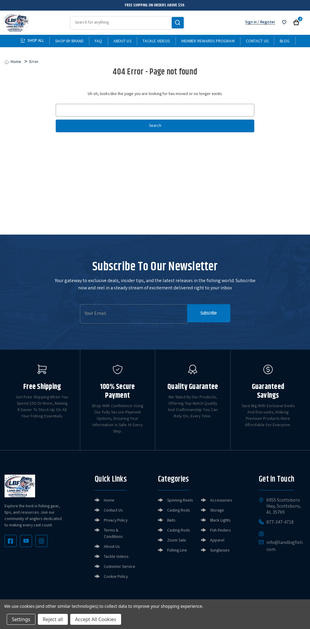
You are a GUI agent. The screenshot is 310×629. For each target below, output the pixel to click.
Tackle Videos (156, 41)
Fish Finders (220, 531)
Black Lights (220, 521)
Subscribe (207, 314)
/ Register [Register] (266, 22)
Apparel (217, 541)
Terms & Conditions (113, 534)
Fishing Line (177, 551)
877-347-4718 (280, 522)
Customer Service (119, 567)
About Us (122, 41)
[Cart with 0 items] (296, 22)
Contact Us (257, 41)
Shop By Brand (69, 41)
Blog (285, 41)
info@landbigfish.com (284, 546)
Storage (217, 511)
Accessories (221, 501)
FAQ (98, 41)
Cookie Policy (116, 577)
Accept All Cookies (95, 619)
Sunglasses (219, 551)
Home (109, 501)
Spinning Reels (180, 501)
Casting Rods (178, 511)
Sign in (251, 22)
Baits (171, 521)
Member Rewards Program (208, 41)
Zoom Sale (176, 541)
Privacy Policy (115, 521)
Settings (21, 619)
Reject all (53, 619)
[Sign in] (284, 22)
